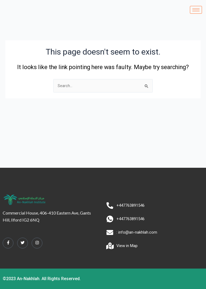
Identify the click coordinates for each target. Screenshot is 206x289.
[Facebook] (8, 243)
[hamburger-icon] (196, 10)
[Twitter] (22, 243)
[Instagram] (37, 243)
